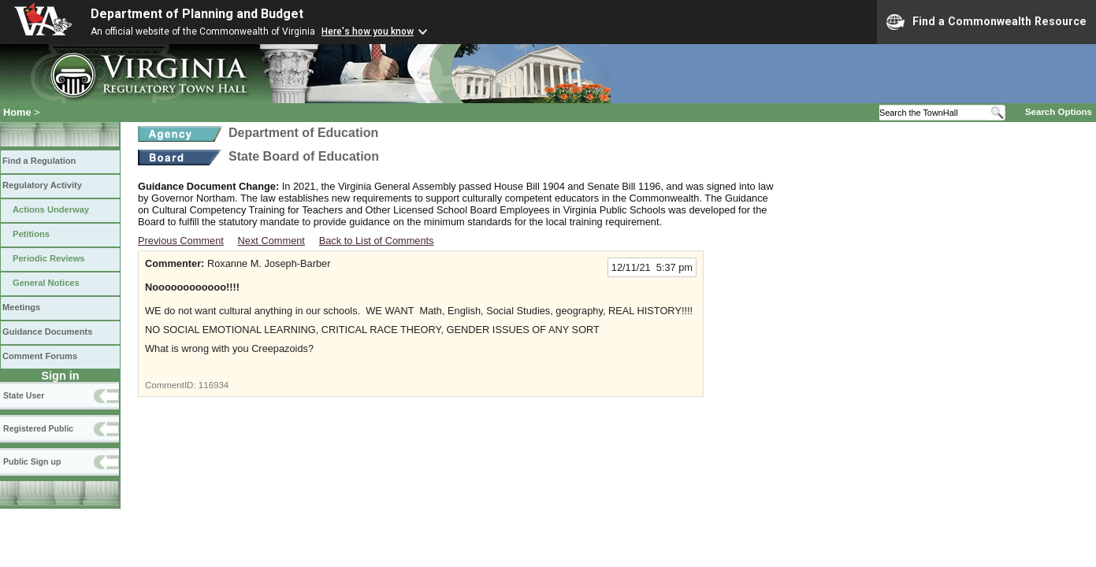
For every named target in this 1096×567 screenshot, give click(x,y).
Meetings (21, 307)
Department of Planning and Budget (197, 13)
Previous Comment (181, 240)
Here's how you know (367, 31)
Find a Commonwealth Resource (986, 22)
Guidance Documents (47, 331)
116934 (213, 385)
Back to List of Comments (376, 240)
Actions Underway (51, 209)
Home (17, 112)
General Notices (46, 282)
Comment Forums (39, 356)
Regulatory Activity (42, 185)
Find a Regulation (39, 160)
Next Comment (271, 240)
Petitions (31, 234)
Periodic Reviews (49, 258)
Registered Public (38, 428)
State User (23, 395)
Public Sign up (32, 461)
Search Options (1058, 112)
